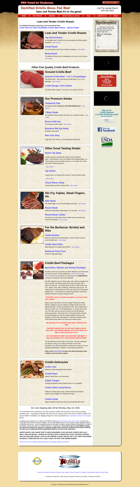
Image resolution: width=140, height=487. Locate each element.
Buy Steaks (45, 472)
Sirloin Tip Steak (53, 153)
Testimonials (91, 472)
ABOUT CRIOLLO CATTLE (71, 16)
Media (84, 472)
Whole (60, 351)
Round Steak (51, 208)
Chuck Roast (51, 47)
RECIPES (52, 16)
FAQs (88, 16)
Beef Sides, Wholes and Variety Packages (65, 267)
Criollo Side (74, 274)
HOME (24, 16)
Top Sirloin (50, 171)
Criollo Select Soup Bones (58, 387)
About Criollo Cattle (62, 472)
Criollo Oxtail (51, 399)
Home (39, 472)
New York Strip (52, 135)
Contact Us (77, 472)
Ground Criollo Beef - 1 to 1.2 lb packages (65, 76)
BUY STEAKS (37, 16)
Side (54, 351)
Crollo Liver (51, 367)
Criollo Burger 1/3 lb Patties (58, 86)
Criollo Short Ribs (54, 244)
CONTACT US (101, 16)
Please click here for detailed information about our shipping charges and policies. (45, 442)
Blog (97, 472)
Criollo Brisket (52, 235)
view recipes (56, 42)
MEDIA (116, 16)
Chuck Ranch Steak (54, 183)
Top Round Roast (53, 37)
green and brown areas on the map (68, 421)
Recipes (52, 472)
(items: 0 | (109, 2)
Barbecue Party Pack (55, 251)
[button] (98, 47)
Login (114, 2)
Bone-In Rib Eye (53, 121)
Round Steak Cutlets (55, 215)
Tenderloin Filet (52, 103)
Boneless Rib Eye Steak (57, 128)
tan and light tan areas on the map (78, 416)
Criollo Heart (51, 374)
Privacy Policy (104, 472)
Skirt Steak (50, 201)
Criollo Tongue (52, 380)
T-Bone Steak (51, 112)
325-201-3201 (107, 10)
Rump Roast (51, 53)
